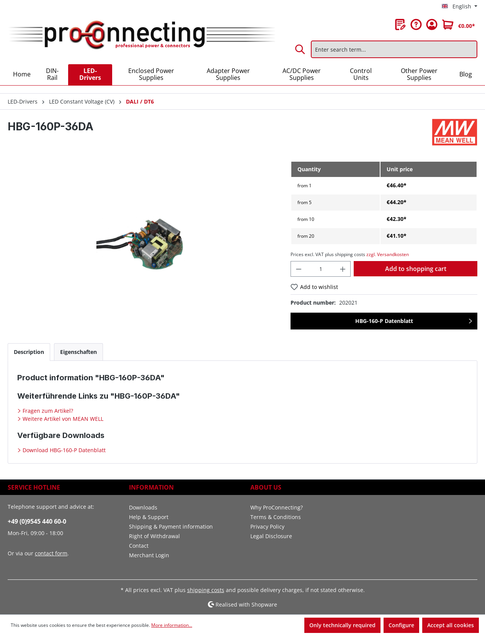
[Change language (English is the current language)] (459, 6)
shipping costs (205, 590)
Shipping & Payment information (171, 526)
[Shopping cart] (458, 24)
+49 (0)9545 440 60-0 (37, 521)
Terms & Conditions (275, 517)
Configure (401, 625)
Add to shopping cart (415, 268)
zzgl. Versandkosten (387, 254)
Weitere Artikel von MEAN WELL (62, 418)
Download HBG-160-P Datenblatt (63, 450)
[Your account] (432, 24)
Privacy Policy (267, 526)
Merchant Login (149, 555)
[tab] (29, 351)
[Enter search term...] (394, 49)
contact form (51, 553)
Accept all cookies (450, 625)
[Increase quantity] (343, 269)
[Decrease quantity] (299, 269)
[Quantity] (320, 269)
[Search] (300, 49)
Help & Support (148, 517)
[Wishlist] (400, 24)
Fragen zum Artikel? (47, 410)
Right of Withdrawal (154, 536)
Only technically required (342, 625)
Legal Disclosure (271, 536)
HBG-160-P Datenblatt (384, 320)
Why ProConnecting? (276, 507)
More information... (171, 625)
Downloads (143, 507)
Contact (139, 545)
